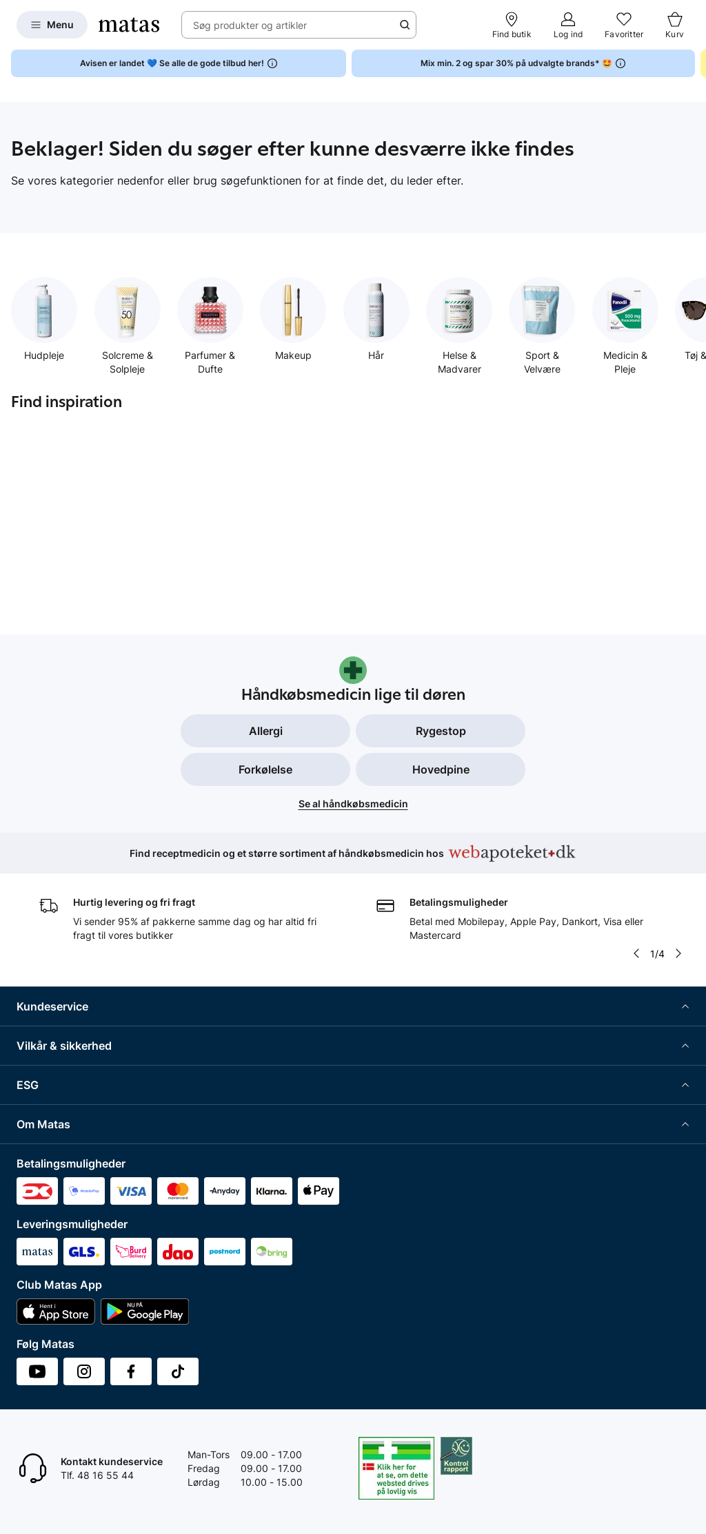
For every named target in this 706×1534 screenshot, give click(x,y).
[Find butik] (512, 25)
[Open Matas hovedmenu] (52, 25)
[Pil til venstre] (636, 953)
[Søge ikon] (405, 25)
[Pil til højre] (678, 953)
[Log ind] (568, 25)
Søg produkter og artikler (250, 25)
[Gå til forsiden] (129, 25)
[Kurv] (674, 25)
